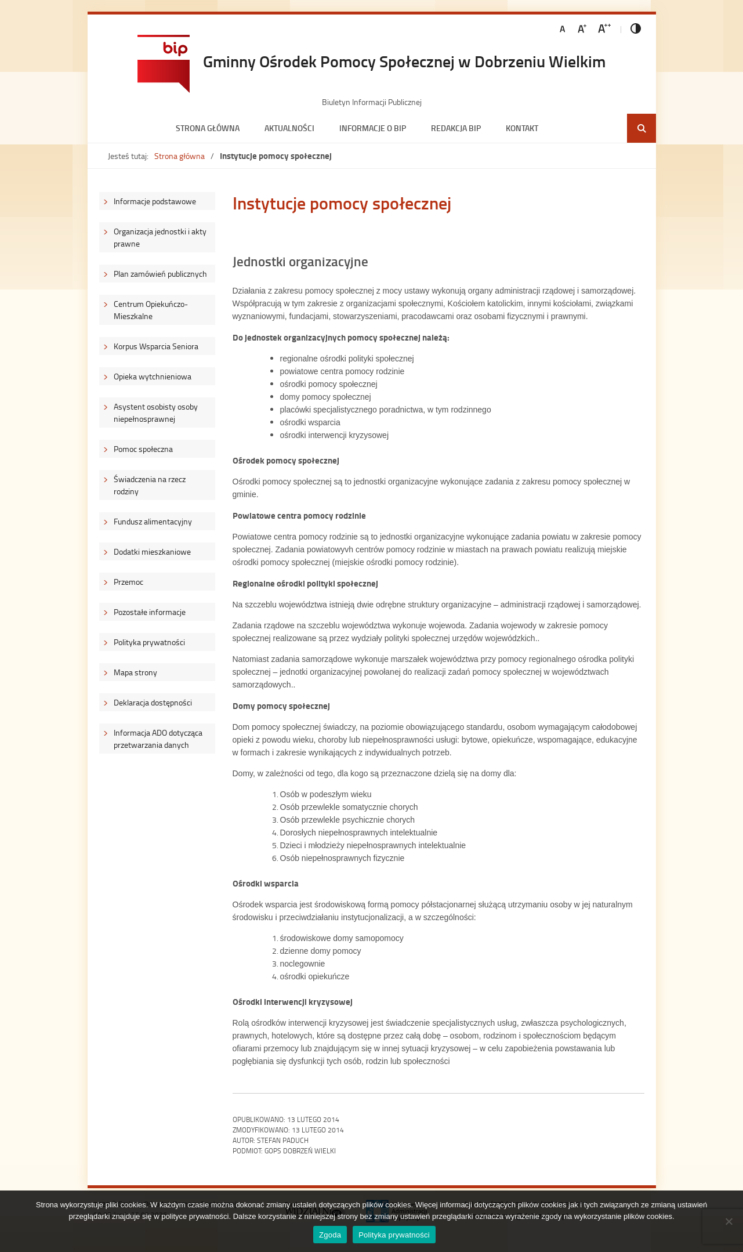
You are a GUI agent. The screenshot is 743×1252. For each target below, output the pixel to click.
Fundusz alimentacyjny (153, 521)
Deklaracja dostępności (153, 702)
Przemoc (128, 581)
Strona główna (208, 127)
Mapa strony (135, 672)
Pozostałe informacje (150, 611)
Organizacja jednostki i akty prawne (160, 237)
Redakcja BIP (456, 127)
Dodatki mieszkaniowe (152, 551)
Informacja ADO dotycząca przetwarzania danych (158, 738)
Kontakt (522, 127)
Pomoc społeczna (143, 448)
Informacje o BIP (372, 127)
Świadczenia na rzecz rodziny (150, 485)
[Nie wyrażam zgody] (728, 1221)
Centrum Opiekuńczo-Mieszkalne (151, 309)
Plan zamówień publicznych (160, 273)
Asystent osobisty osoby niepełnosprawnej (156, 412)
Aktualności (289, 127)
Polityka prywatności (149, 641)
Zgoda (330, 1235)
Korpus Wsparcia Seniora (156, 346)
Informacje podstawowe (155, 201)
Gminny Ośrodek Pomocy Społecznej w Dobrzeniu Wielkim (404, 61)
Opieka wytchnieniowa (152, 376)
